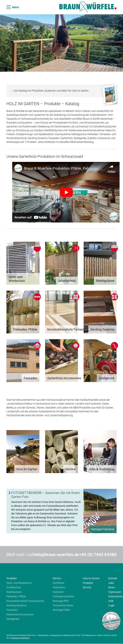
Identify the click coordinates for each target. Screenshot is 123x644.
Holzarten (58, 591)
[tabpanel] (61, 43)
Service (57, 578)
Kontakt (112, 578)
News (111, 587)
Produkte (11, 578)
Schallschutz (13, 587)
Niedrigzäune (14, 591)
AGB (110, 600)
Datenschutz (115, 596)
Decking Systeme (16, 605)
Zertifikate (58, 582)
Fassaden (12, 609)
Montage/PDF (61, 600)
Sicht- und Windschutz (19, 582)
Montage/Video (61, 609)
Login (111, 605)
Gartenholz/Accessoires (20, 614)
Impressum (114, 591)
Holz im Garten (91, 578)
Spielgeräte (12, 619)
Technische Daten (63, 605)
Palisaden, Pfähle (16, 596)
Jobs (111, 582)
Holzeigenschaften (63, 596)
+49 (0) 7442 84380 (98, 554)
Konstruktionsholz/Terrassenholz (25, 600)
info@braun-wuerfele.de (56, 554)
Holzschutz (59, 587)
